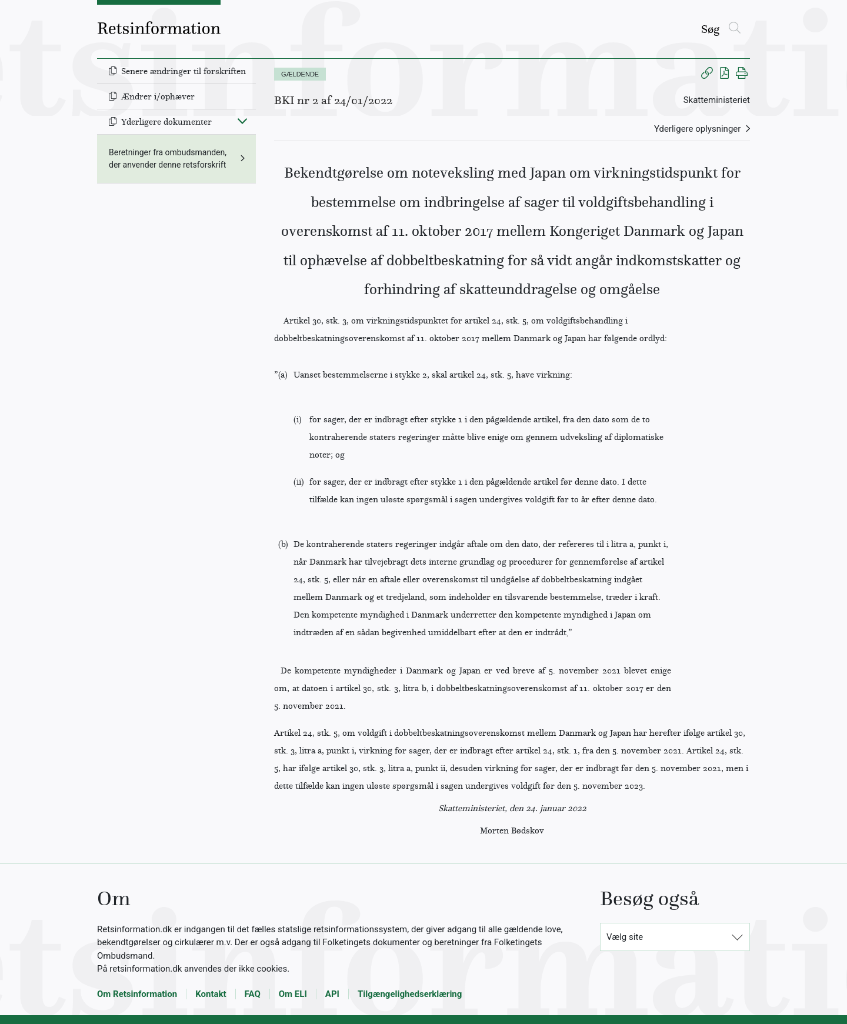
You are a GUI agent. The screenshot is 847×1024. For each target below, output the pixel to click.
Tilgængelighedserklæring (410, 994)
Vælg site (624, 937)
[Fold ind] (242, 121)
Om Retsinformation (137, 994)
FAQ (253, 994)
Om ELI (293, 994)
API (332, 994)
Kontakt (210, 994)
